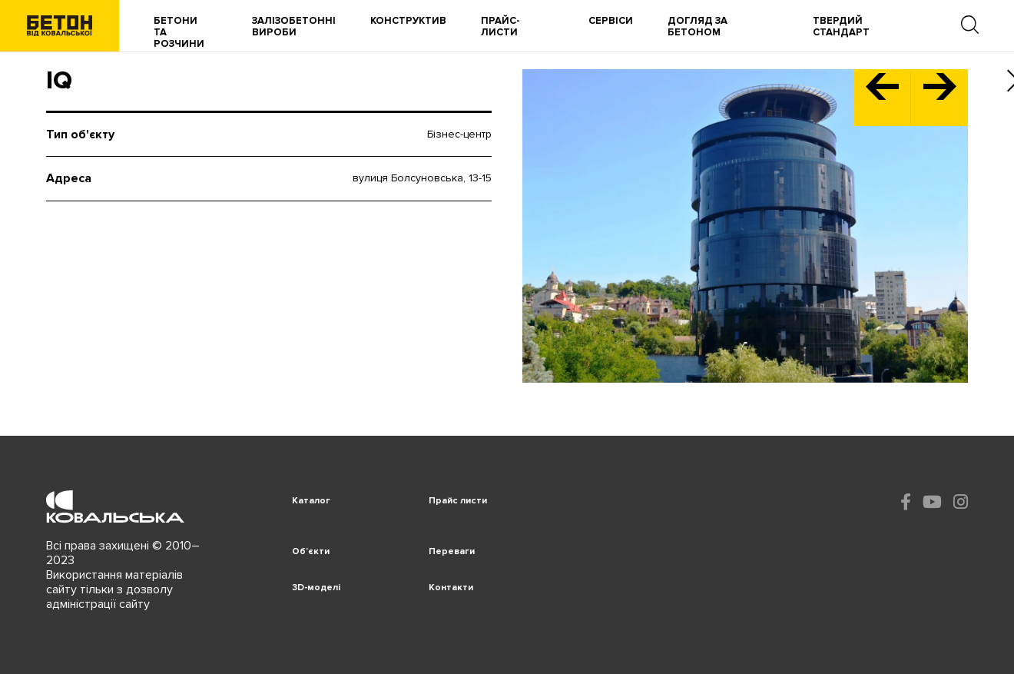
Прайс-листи (500, 27)
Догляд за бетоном (697, 27)
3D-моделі (316, 588)
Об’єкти (311, 551)
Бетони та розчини (179, 32)
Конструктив (408, 21)
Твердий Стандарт (841, 27)
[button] (882, 97)
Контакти (451, 588)
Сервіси (610, 21)
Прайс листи (458, 501)
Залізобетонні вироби (294, 27)
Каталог (311, 501)
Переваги (452, 551)
